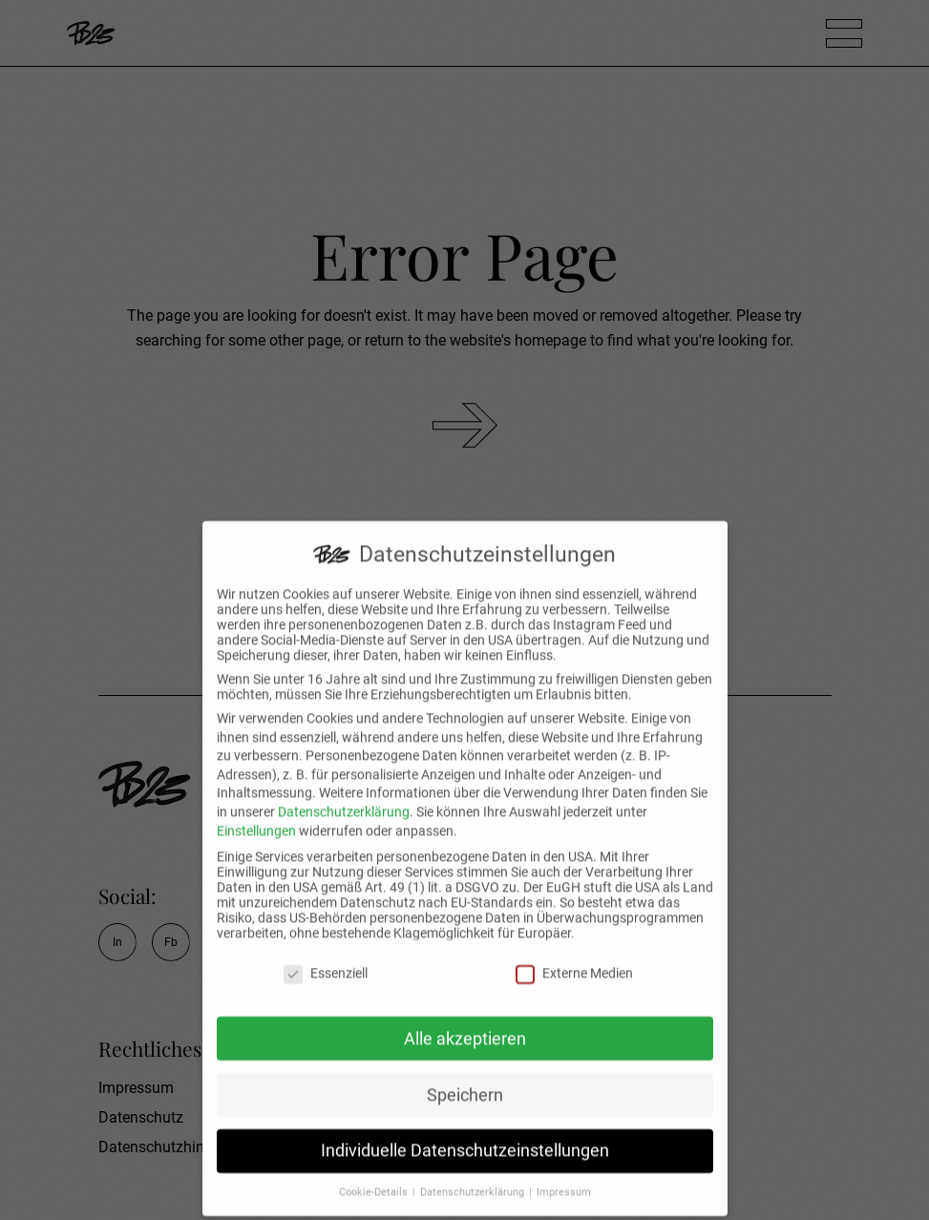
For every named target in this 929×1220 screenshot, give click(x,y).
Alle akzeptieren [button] (465, 1025)
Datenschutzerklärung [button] (473, 1179)
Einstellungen (256, 817)
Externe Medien (574, 959)
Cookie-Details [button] (375, 1179)
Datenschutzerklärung (344, 798)
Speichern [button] (465, 1081)
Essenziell (326, 959)
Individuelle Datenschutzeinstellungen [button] (465, 1137)
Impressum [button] (564, 1179)
